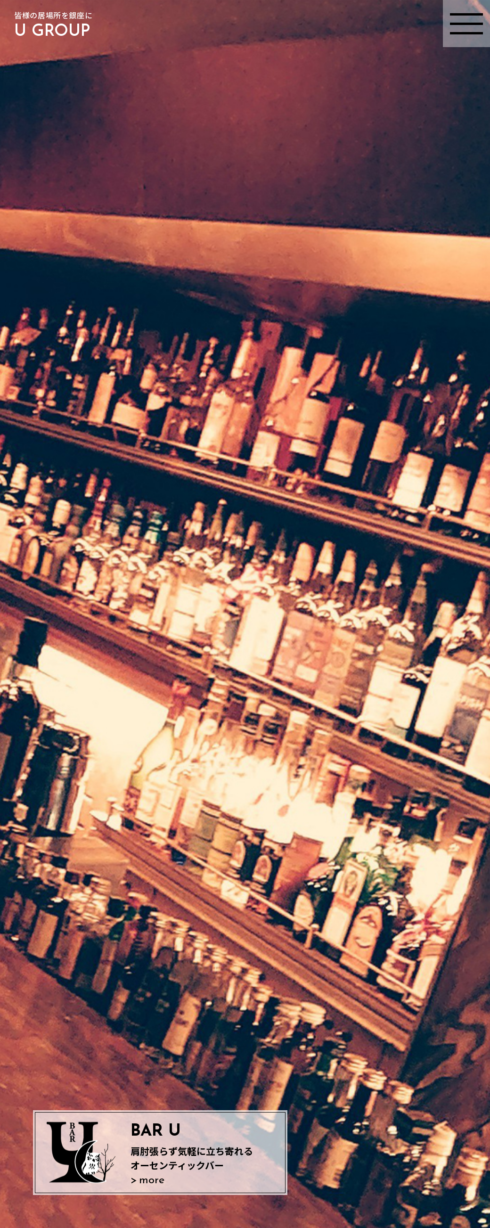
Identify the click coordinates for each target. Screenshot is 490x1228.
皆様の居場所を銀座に (53, 26)
